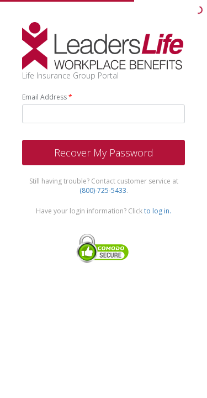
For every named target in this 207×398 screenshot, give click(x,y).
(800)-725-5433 (102, 190)
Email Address (44, 97)
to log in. (157, 211)
